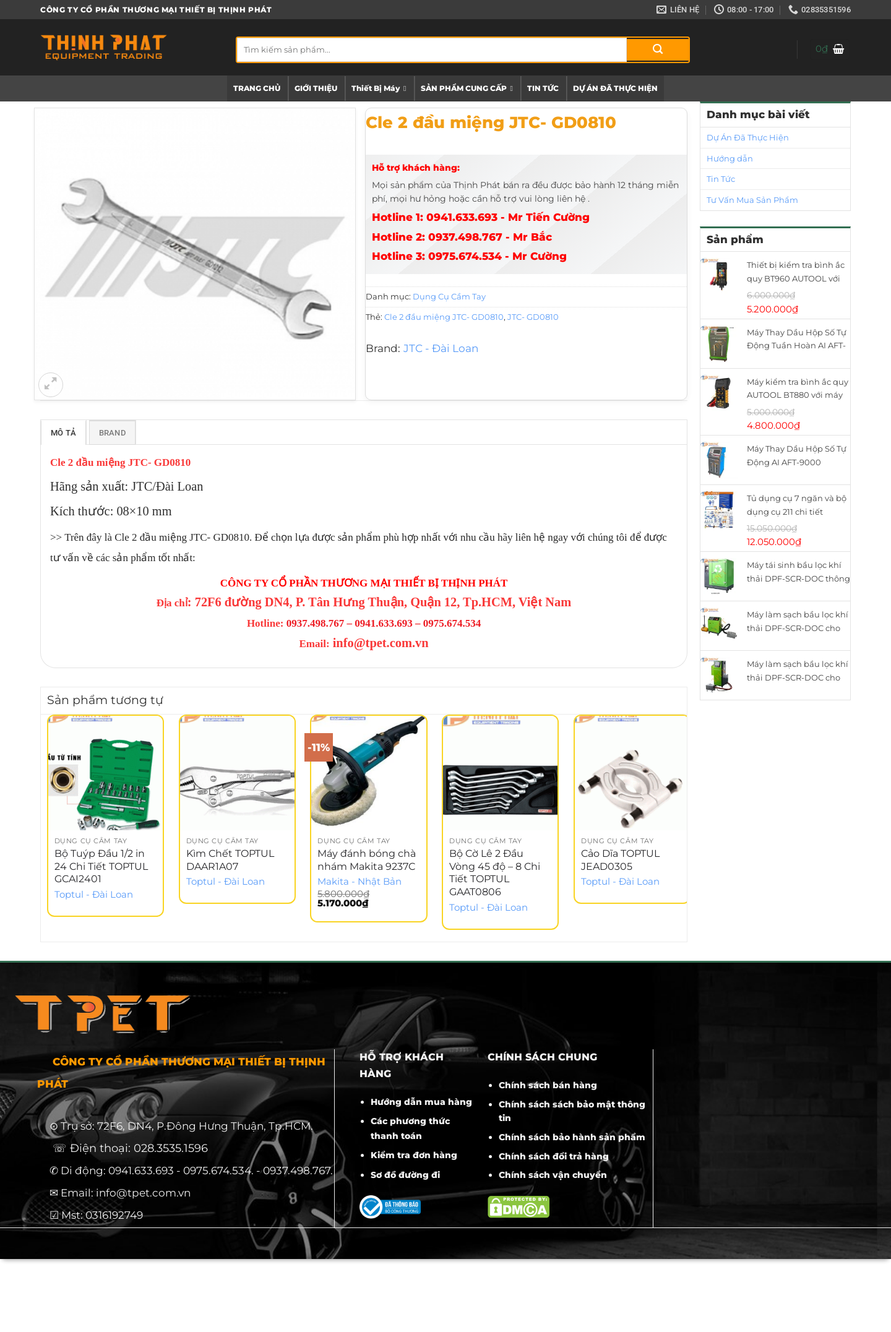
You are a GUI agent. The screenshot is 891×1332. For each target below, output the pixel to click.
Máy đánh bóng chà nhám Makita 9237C (366, 861)
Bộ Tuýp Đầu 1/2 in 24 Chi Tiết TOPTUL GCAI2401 (101, 868)
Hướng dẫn (730, 158)
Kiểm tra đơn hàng (414, 1157)
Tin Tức (721, 179)
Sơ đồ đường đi (405, 1176)
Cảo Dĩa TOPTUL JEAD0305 (620, 861)
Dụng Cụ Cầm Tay (449, 296)
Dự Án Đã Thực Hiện (748, 137)
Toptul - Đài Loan (93, 897)
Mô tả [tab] (63, 434)
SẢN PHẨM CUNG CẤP (467, 88)
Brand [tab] (112, 434)
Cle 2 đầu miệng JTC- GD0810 (444, 317)
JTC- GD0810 (533, 317)
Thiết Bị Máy (378, 88)
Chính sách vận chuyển (553, 1177)
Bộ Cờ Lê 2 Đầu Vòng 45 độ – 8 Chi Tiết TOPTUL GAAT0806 (494, 874)
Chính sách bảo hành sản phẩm (572, 1139)
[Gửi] (658, 50)
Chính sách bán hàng (548, 1087)
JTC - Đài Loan (440, 348)
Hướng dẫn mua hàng (421, 1104)
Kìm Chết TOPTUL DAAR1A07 (230, 861)
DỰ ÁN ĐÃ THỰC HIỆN (615, 88)
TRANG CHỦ (256, 88)
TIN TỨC (543, 88)
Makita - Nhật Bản (359, 884)
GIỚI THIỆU (316, 88)
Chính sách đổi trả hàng (554, 1158)
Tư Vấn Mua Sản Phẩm (752, 200)
